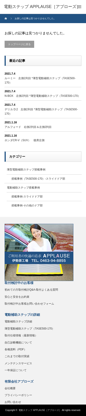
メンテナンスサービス (18, 363)
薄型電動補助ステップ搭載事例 (26, 169)
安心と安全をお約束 (17, 296)
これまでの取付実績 (17, 356)
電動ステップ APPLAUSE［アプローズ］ (40, 410)
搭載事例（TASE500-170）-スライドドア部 (38, 178)
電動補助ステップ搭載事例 (23, 187)
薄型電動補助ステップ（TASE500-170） (30, 328)
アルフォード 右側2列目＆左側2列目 (28, 127)
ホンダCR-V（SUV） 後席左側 (24, 140)
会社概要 (10, 388)
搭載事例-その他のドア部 (27, 205)
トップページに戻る (19, 44)
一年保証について (16, 370)
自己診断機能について (18, 342)
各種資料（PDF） (16, 349)
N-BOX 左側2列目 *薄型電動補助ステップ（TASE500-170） (42, 95)
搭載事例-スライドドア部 (27, 196)
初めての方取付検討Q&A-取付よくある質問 (31, 289)
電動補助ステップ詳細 (18, 321)
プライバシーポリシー (18, 395)
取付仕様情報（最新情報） (21, 335)
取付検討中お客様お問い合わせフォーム (29, 303)
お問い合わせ (13, 402)
